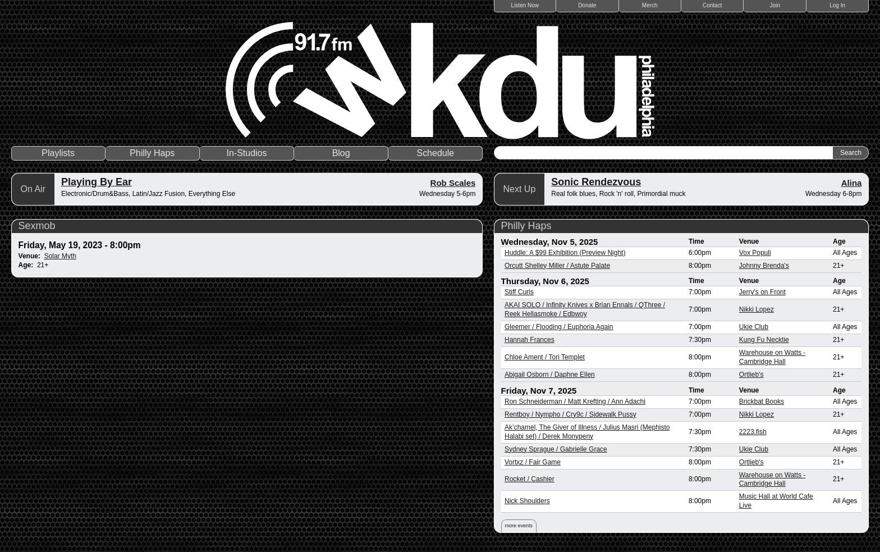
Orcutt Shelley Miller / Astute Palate (557, 266)
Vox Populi (755, 253)
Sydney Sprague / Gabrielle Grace (556, 449)
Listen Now (525, 5)
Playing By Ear (96, 182)
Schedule (435, 153)
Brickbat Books (761, 401)
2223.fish (753, 432)
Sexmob (37, 225)
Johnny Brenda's (764, 266)
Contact (712, 5)
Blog (341, 153)
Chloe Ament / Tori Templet (545, 357)
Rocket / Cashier (529, 479)
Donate (587, 5)
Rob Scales (453, 183)
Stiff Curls (519, 292)
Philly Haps (152, 153)
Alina (851, 183)
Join (775, 5)
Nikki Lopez (756, 309)
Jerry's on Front (762, 292)
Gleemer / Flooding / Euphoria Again (559, 327)
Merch (650, 5)
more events (519, 525)
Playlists (58, 153)
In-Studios (246, 153)
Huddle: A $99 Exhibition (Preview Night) (565, 253)
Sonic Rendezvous (596, 182)
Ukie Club (753, 327)
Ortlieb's (751, 374)
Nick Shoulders (527, 501)
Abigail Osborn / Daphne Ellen (550, 374)
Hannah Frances (529, 340)
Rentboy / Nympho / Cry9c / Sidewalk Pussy (570, 414)
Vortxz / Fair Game (533, 462)
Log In (837, 5)
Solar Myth (60, 256)
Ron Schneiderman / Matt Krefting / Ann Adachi (575, 401)
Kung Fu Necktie (764, 340)
